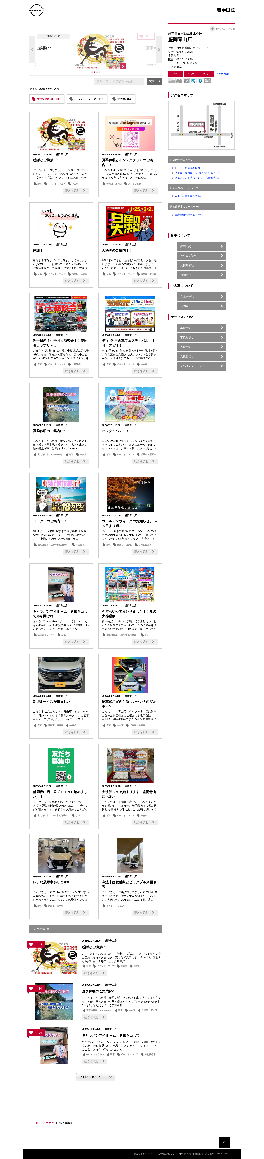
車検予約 (185, 327)
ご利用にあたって (166, 1154)
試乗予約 (185, 246)
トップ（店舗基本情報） (189, 167)
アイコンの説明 (223, 74)
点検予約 (185, 346)
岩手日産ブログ (44, 1123)
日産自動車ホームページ (189, 214)
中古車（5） (125, 99)
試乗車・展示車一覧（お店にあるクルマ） (199, 172)
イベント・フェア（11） (89, 99)
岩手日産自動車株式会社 (189, 196)
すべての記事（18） (49, 99)
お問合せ (185, 274)
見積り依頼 (187, 265)
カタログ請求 (188, 255)
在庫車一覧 (187, 296)
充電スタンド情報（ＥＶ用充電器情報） (198, 177)
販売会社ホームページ (144, 1154)
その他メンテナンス (192, 366)
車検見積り (187, 337)
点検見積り (187, 356)
